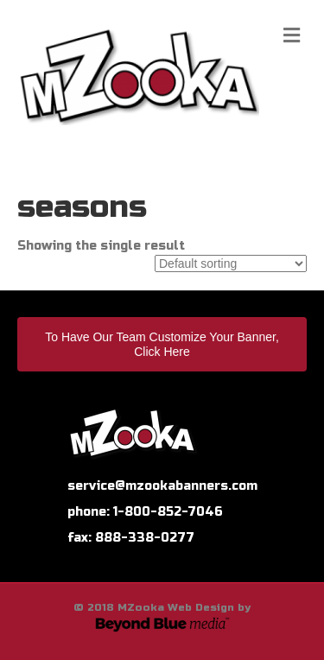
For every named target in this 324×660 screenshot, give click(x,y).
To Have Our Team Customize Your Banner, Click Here (162, 344)
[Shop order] (231, 263)
